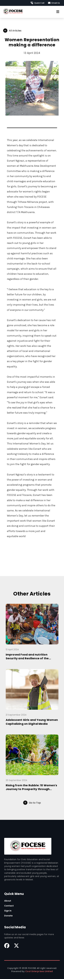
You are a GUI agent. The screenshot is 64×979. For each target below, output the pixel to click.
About (7, 900)
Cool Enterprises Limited (39, 971)
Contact (9, 905)
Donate (8, 915)
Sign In (7, 910)
